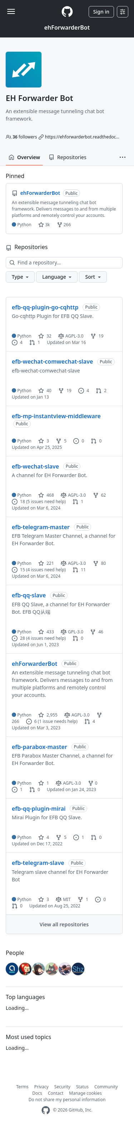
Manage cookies (85, 1093)
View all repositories (64, 924)
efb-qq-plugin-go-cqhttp (45, 307)
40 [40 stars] (44, 391)
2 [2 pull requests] (101, 391)
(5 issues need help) (46, 501)
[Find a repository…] (64, 262)
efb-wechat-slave (35, 466)
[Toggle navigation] (11, 11)
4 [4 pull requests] (89, 721)
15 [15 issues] (18, 570)
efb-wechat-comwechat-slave (52, 361)
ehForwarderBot (67, 27)
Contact (55, 1093)
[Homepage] (67, 11)
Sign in (101, 11)
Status (82, 1087)
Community (106, 1087)
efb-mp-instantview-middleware (56, 416)
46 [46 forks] (96, 632)
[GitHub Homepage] (45, 1110)
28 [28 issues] (18, 638)
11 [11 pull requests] (79, 570)
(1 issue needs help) (58, 721)
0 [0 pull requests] (96, 441)
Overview (24, 157)
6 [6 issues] (31, 721)
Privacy (41, 1087)
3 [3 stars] (43, 441)
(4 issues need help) (46, 570)
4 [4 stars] (43, 837)
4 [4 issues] (17, 342)
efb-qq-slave (29, 595)
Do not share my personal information (67, 1100)
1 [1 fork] (83, 899)
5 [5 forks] (61, 441)
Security (62, 1087)
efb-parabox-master (39, 747)
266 (64, 225)
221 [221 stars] (46, 563)
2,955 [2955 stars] (48, 715)
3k (44, 225)
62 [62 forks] (99, 495)
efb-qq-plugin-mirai (39, 808)
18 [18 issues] (18, 501)
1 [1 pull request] (34, 342)
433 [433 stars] (46, 632)
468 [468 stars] (46, 495)
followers (25, 137)
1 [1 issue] (17, 789)
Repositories (67, 157)
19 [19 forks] (97, 336)
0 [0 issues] (78, 441)
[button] (122, 157)
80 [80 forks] (99, 563)
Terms (22, 1087)
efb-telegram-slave (38, 863)
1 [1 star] (43, 783)
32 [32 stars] (44, 336)
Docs (37, 1093)
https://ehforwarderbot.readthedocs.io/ (84, 137)
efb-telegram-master (41, 527)
